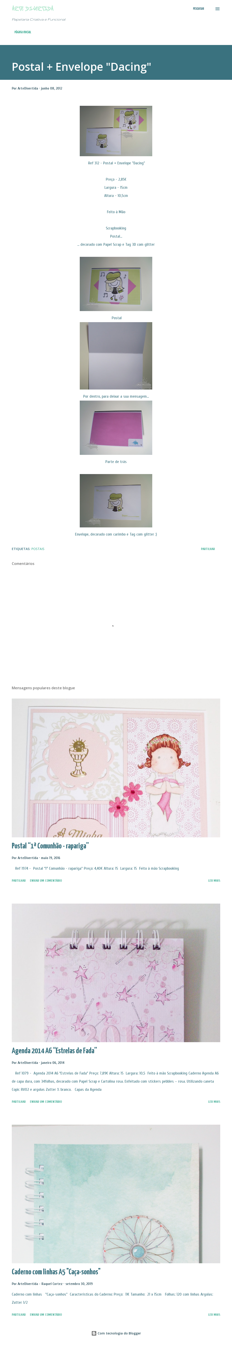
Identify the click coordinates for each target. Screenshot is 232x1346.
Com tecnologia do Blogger (116, 1333)
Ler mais (214, 881)
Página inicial (22, 32)
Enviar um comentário (46, 881)
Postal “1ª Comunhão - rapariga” (50, 846)
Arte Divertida (32, 8)
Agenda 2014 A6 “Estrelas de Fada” (54, 1051)
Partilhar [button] (208, 549)
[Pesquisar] (198, 8)
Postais (37, 549)
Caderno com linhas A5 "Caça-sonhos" (56, 1272)
